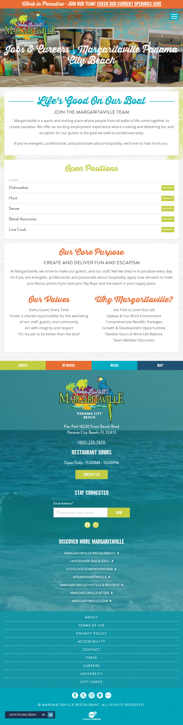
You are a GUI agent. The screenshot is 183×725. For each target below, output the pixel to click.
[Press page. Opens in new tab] (91, 658)
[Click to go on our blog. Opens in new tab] (108, 695)
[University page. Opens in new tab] (91, 674)
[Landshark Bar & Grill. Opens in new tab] (91, 561)
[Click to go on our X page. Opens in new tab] (83, 695)
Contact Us (91, 474)
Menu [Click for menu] (114, 365)
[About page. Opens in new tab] (91, 617)
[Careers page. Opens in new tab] (91, 666)
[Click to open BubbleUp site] (92, 716)
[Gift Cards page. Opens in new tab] (91, 682)
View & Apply (167, 188)
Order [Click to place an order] (23, 365)
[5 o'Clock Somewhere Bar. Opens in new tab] (91, 569)
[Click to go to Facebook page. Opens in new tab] (87, 525)
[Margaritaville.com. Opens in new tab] (91, 601)
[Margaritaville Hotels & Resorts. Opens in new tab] (91, 585)
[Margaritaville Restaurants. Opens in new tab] (91, 553)
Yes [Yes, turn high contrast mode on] (43, 715)
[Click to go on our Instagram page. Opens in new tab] (92, 695)
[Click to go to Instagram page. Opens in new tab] (96, 525)
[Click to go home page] (30, 32)
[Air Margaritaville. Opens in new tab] (91, 577)
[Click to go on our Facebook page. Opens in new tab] (75, 695)
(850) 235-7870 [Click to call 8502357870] (91, 442)
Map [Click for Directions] (160, 365)
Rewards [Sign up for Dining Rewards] (68, 365)
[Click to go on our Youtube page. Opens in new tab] (100, 695)
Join (119, 512)
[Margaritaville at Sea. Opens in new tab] (91, 593)
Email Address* (63, 503)
